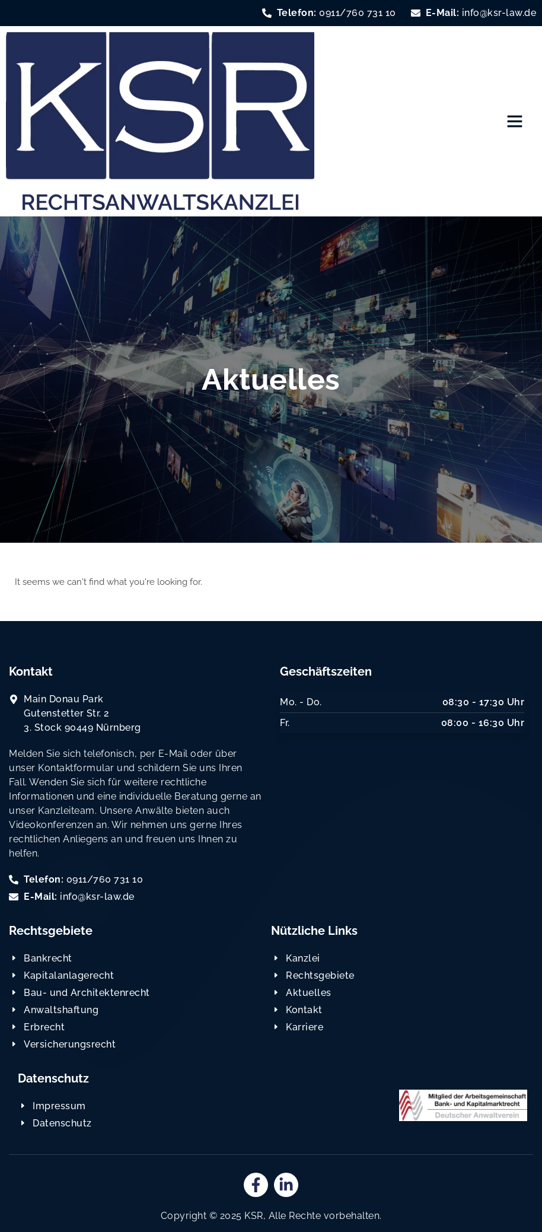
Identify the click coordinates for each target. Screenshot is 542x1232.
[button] (514, 121)
